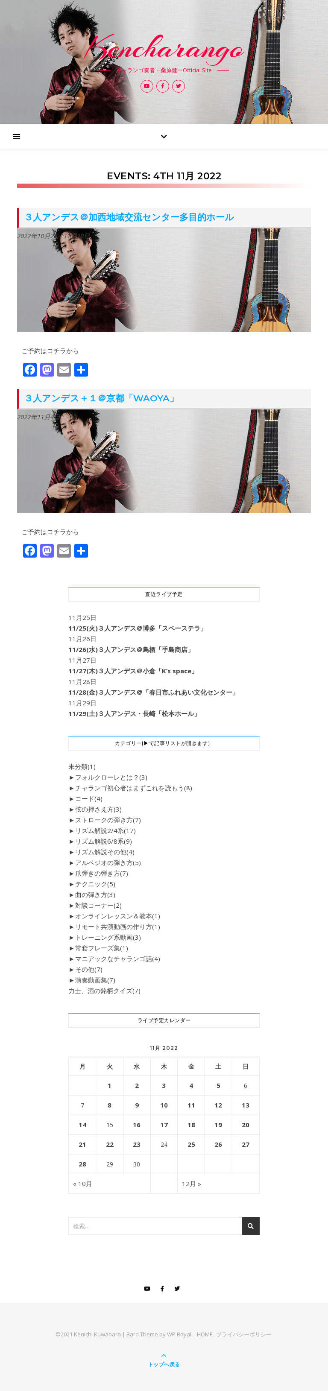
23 (137, 1144)
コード (88, 798)
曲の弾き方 (95, 894)
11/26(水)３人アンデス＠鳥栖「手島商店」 (131, 649)
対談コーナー (98, 905)
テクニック (95, 884)
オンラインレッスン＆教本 (117, 916)
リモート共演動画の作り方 (117, 926)
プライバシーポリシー (244, 1334)
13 (245, 1105)
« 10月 (82, 1183)
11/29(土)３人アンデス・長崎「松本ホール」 (134, 713)
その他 (88, 969)
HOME (205, 1334)
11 (191, 1105)
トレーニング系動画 (108, 937)
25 (191, 1144)
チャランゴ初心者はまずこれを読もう (133, 787)
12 (218, 1105)
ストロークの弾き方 (108, 819)
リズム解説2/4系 (105, 830)
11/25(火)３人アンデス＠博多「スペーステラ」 (137, 628)
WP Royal (179, 1334)
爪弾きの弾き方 (101, 873)
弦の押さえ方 (98, 809)
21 (82, 1144)
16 (137, 1124)
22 (110, 1144)
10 (164, 1105)
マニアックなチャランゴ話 (117, 958)
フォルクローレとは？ (111, 777)
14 (82, 1124)
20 (245, 1124)
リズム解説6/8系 (103, 841)
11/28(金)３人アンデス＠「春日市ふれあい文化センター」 (153, 692)
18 (191, 1124)
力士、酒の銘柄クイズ (104, 990)
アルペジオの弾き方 (108, 862)
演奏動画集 (95, 980)
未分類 (82, 766)
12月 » (191, 1183)
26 (218, 1144)
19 (218, 1124)
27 (245, 1144)
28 (82, 1164)
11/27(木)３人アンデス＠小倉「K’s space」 (133, 670)
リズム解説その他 (105, 851)
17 (164, 1124)
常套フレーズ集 (101, 948)
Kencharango (164, 47)
